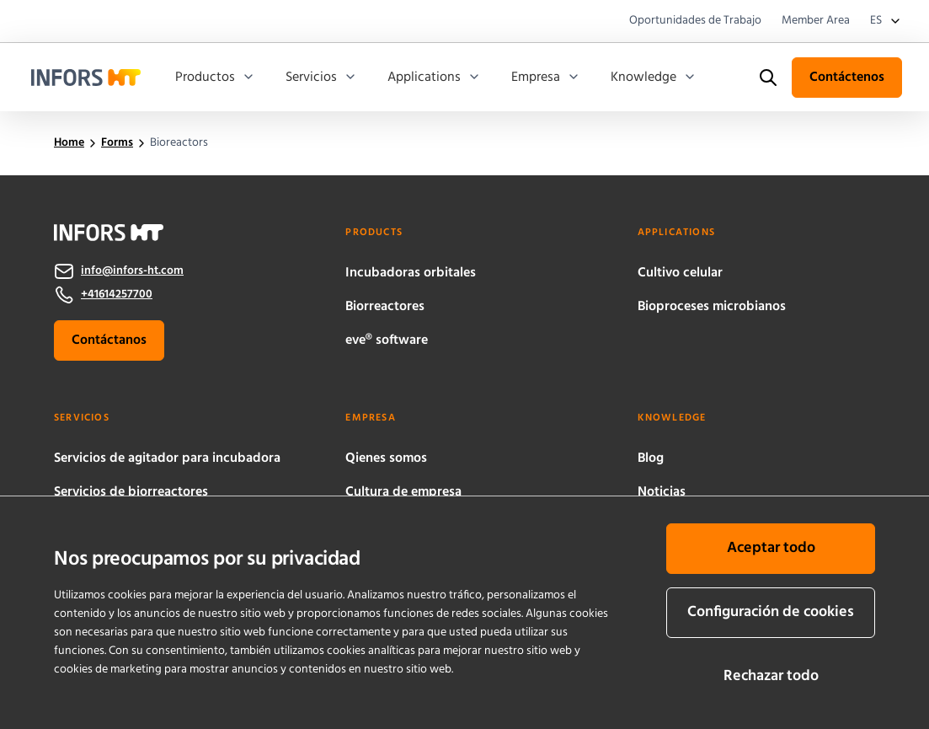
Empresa (545, 77)
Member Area (816, 21)
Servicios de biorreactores (131, 492)
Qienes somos (386, 458)
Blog (651, 458)
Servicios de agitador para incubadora (167, 458)
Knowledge (654, 77)
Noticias (662, 492)
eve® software (386, 340)
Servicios (321, 77)
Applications (434, 77)
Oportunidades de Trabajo (695, 21)
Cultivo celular (680, 273)
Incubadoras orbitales (410, 273)
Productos (215, 77)
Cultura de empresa (403, 492)
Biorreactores (384, 307)
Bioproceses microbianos (712, 307)
